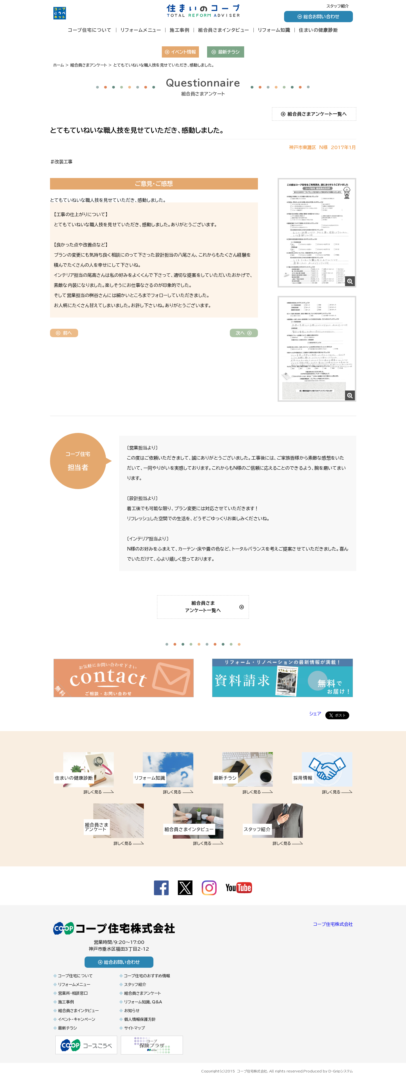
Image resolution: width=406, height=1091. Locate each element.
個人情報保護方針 (140, 1028)
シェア (315, 722)
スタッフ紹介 (337, 6)
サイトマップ (134, 1037)
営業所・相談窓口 (73, 1002)
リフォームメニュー (141, 30)
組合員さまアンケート (142, 1002)
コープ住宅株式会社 (333, 933)
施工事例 (179, 30)
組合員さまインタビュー (223, 30)
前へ (64, 333)
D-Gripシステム (340, 1079)
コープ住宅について (90, 30)
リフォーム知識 (274, 30)
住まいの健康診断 (318, 30)
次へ (244, 333)
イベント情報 (180, 52)
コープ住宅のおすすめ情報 (147, 985)
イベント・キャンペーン (76, 1028)
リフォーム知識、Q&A (143, 1011)
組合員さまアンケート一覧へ (314, 114)
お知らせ (132, 1020)
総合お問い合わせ (318, 16)
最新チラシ (225, 52)
